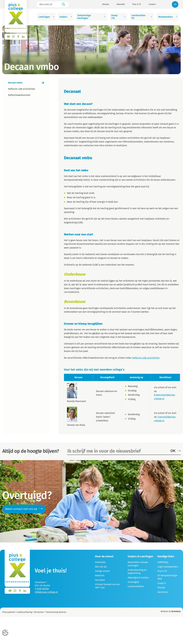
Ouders (66, 16)
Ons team (100, 580)
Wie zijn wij (101, 566)
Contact (152, 4)
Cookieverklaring (24, 612)
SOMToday (162, 562)
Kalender (121, 4)
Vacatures (162, 592)
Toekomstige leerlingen (91, 17)
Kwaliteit (99, 575)
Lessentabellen (136, 586)
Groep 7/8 (118, 17)
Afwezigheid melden (138, 577)
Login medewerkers (167, 566)
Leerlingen (46, 16)
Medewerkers (168, 16)
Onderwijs (100, 562)
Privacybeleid (8, 612)
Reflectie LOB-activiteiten (146, 357)
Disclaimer (39, 612)
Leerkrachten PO (141, 17)
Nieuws (105, 4)
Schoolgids (133, 582)
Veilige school (102, 571)
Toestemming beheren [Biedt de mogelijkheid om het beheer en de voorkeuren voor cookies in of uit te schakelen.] (56, 612)
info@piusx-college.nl (46, 592)
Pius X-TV (136, 4)
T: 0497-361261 (42, 588)
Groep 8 (161, 583)
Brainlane (176, 611)
